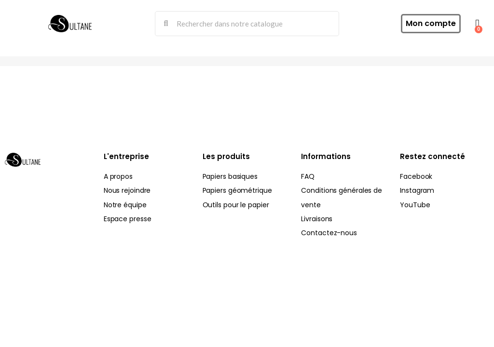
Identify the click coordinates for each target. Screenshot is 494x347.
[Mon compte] (431, 23)
